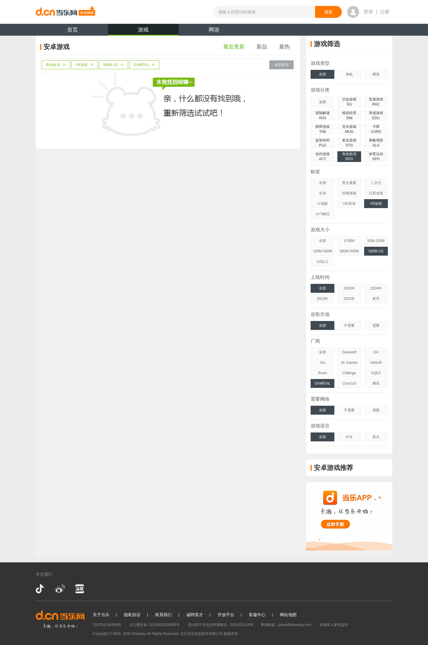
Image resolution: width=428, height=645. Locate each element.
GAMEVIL (144, 65)
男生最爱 (349, 183)
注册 (384, 11)
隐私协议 (132, 614)
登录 (368, 11)
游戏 (143, 31)
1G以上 (322, 261)
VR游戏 (84, 65)
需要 (376, 325)
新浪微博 (60, 589)
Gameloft (349, 352)
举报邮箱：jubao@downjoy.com (286, 625)
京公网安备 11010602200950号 (154, 625)
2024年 (376, 288)
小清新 (322, 204)
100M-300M (322, 251)
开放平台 (226, 614)
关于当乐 (101, 614)
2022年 (349, 299)
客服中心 (257, 614)
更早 (376, 299)
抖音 (40, 589)
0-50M (349, 241)
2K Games (349, 363)
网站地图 (288, 614)
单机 (349, 74)
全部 (322, 74)
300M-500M (349, 251)
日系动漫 (376, 193)
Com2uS (349, 383)
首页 (72, 30)
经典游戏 (349, 193)
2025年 (349, 288)
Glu (322, 363)
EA (376, 352)
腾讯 (376, 383)
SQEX (376, 373)
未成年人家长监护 (334, 625)
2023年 (322, 299)
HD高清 (349, 204)
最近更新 (234, 47)
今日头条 (79, 589)
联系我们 (163, 614)
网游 (214, 30)
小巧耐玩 (322, 214)
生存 (322, 193)
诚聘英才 (194, 614)
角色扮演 (56, 65)
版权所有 (231, 634)
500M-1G (113, 65)
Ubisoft (375, 363)
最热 (284, 47)
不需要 (349, 325)
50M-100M (375, 241)
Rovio (322, 373)
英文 (376, 437)
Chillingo (349, 373)
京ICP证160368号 (107, 625)
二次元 (376, 183)
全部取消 (281, 65)
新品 (262, 47)
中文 (349, 437)
